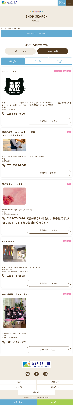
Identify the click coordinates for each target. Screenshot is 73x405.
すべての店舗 (53, 51)
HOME (18, 382)
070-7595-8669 (17, 165)
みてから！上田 (6, 28)
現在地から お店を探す (62, 2)
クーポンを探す (36, 61)
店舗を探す (12, 61)
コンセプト (18, 387)
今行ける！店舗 (20, 51)
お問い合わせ (55, 387)
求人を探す (60, 61)
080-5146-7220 (17, 342)
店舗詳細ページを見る (48, 121)
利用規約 (36, 392)
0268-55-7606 (16, 113)
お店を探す (54, 382)
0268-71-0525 (16, 275)
